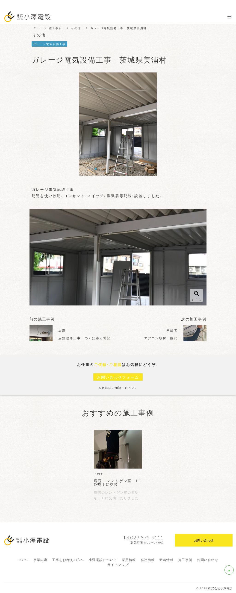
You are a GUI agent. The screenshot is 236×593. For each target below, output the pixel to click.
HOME (23, 559)
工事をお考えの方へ (68, 559)
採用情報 (129, 559)
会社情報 (148, 559)
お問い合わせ (207, 559)
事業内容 (40, 559)
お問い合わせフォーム (118, 377)
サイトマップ (118, 564)
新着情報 (166, 559)
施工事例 (185, 559)
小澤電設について (103, 559)
